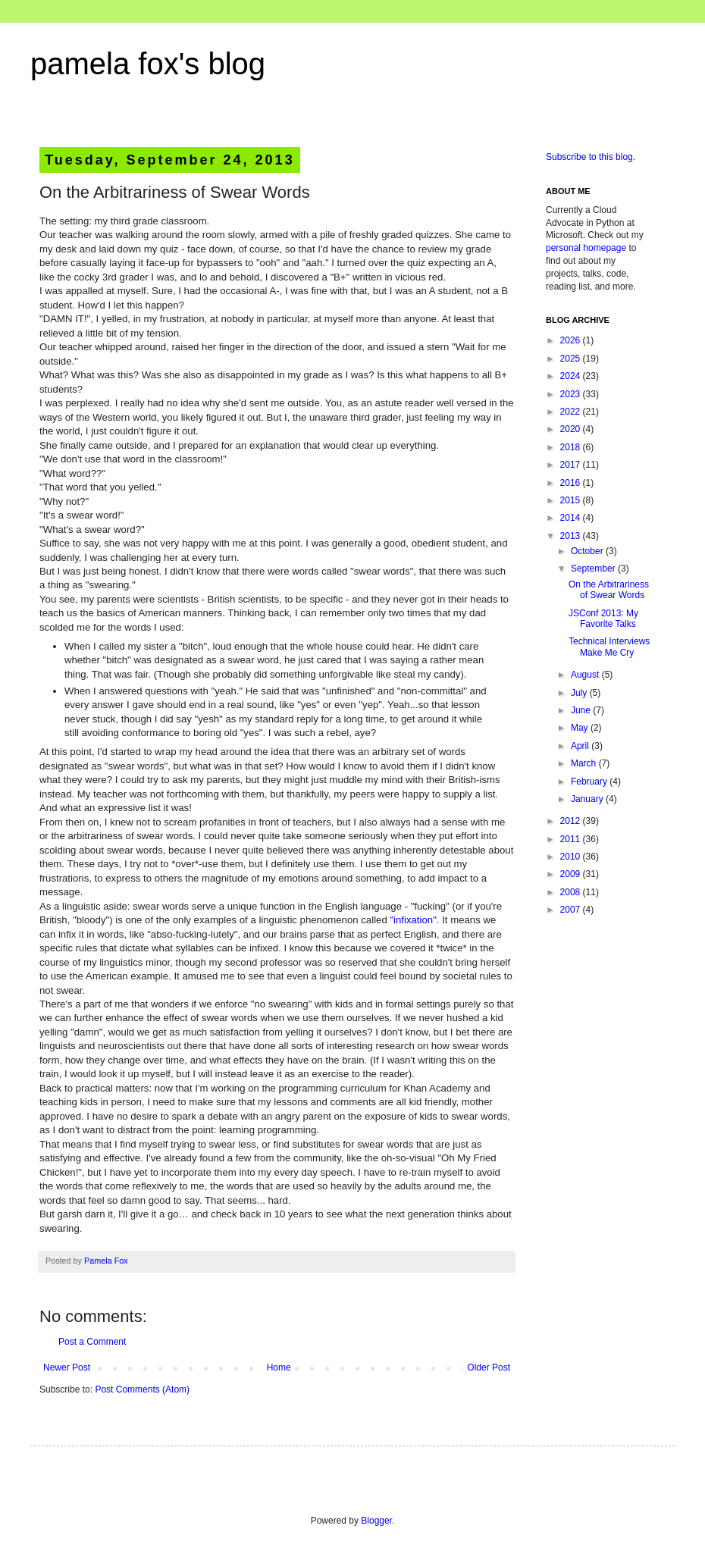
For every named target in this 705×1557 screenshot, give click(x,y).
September (594, 568)
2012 (571, 821)
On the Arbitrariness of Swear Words (609, 589)
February (590, 781)
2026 (571, 340)
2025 (571, 358)
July (580, 693)
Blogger (376, 1520)
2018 (571, 447)
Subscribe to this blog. (590, 157)
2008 (571, 892)
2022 (571, 411)
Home (279, 1367)
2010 (571, 856)
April (581, 746)
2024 (571, 376)
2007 (571, 909)
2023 (571, 394)
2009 (571, 874)
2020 (571, 429)
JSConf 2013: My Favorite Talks (603, 618)
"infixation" (413, 920)
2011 (571, 839)
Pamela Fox (106, 1260)
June (582, 710)
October (588, 551)
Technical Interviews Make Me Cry (609, 646)
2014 (571, 517)
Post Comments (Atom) (142, 1389)
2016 (571, 483)
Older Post (488, 1367)
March (585, 763)
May (581, 727)
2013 (571, 536)
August (586, 674)
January (588, 799)
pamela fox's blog (147, 63)
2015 (571, 500)
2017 (571, 464)
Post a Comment (92, 1341)
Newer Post (66, 1367)
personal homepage (586, 248)
